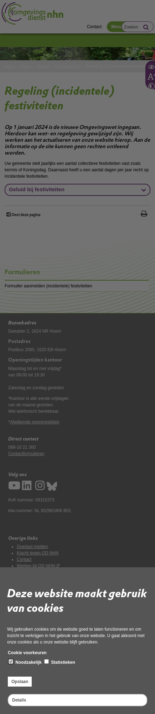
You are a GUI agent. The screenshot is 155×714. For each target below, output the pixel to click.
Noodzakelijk (25, 662)
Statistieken (59, 662)
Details (19, 700)
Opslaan (19, 681)
